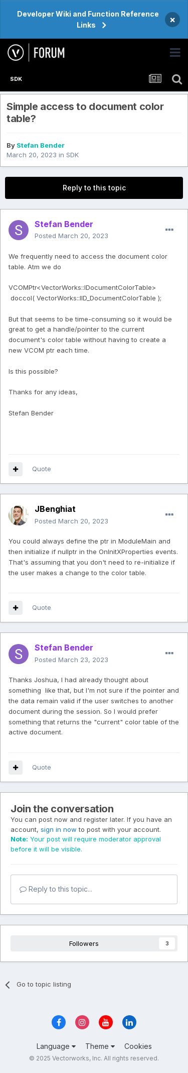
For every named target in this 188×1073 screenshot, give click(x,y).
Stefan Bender (41, 145)
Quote (41, 469)
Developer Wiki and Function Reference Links (88, 19)
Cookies (138, 1046)
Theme (100, 1046)
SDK (72, 155)
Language (56, 1046)
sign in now (59, 829)
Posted (71, 236)
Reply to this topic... (56, 889)
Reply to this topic (94, 187)
